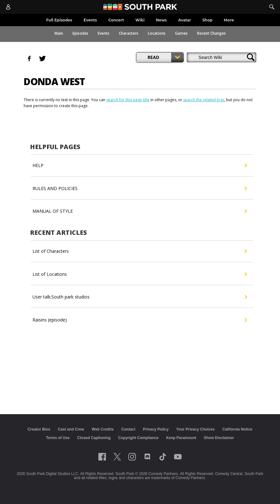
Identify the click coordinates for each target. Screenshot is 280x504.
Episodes (80, 33)
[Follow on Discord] (147, 457)
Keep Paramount (181, 438)
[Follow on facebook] (102, 457)
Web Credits (103, 429)
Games (181, 33)
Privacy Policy (155, 429)
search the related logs (203, 99)
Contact (128, 429)
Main (59, 33)
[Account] (8, 6)
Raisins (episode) (139, 320)
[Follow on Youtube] (178, 457)
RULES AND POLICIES (139, 188)
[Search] (271, 6)
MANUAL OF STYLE (139, 211)
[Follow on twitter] (117, 457)
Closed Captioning (94, 438)
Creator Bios (38, 429)
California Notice (237, 429)
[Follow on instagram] (132, 457)
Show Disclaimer (219, 438)
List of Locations (139, 274)
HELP (139, 165)
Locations (157, 33)
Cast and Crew (71, 429)
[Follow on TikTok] (162, 457)
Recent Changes (211, 33)
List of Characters (139, 251)
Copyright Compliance (138, 438)
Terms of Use (58, 438)
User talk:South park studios (139, 297)
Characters (128, 33)
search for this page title (127, 99)
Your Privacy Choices (195, 429)
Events (103, 33)
